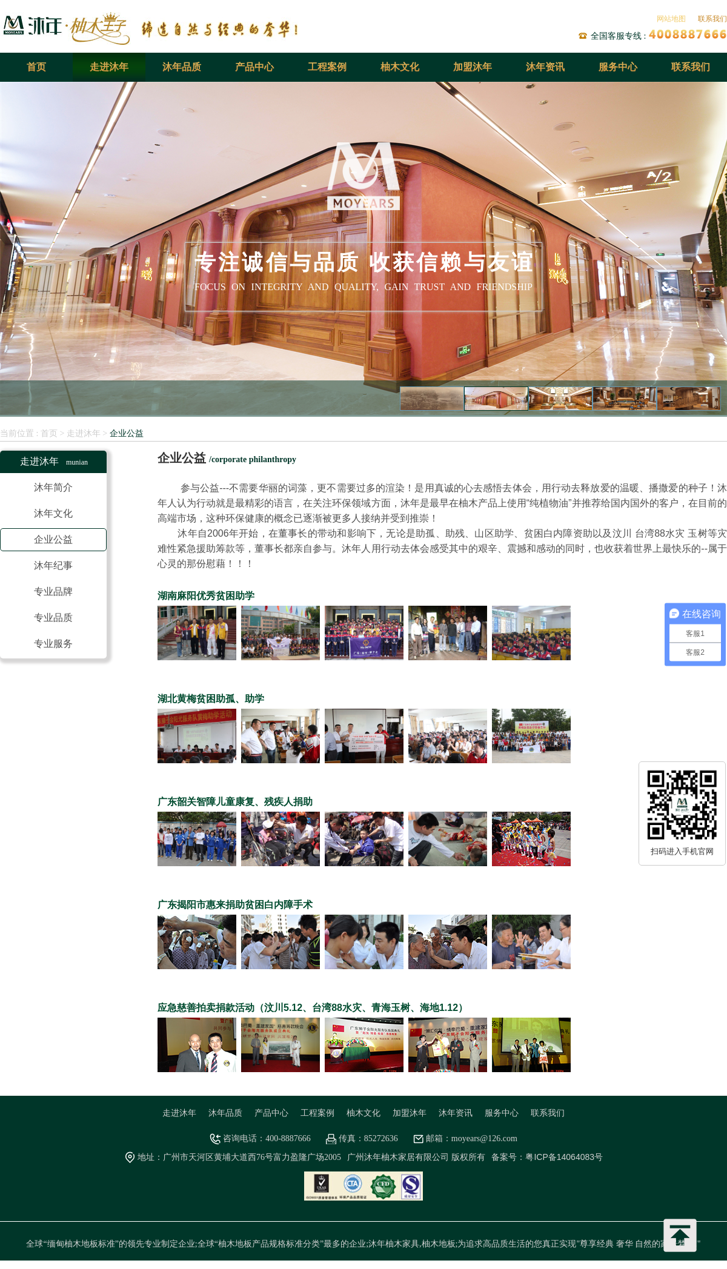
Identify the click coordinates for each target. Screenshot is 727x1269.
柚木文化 (399, 67)
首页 (36, 67)
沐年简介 (53, 487)
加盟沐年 (472, 67)
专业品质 (53, 617)
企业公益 (127, 433)
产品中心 (254, 67)
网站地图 (671, 19)
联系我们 (712, 19)
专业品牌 (53, 591)
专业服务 (53, 643)
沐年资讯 (545, 67)
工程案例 (327, 67)
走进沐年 (109, 67)
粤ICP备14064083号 (564, 1157)
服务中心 (618, 67)
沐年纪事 (53, 565)
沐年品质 (181, 67)
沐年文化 (53, 513)
